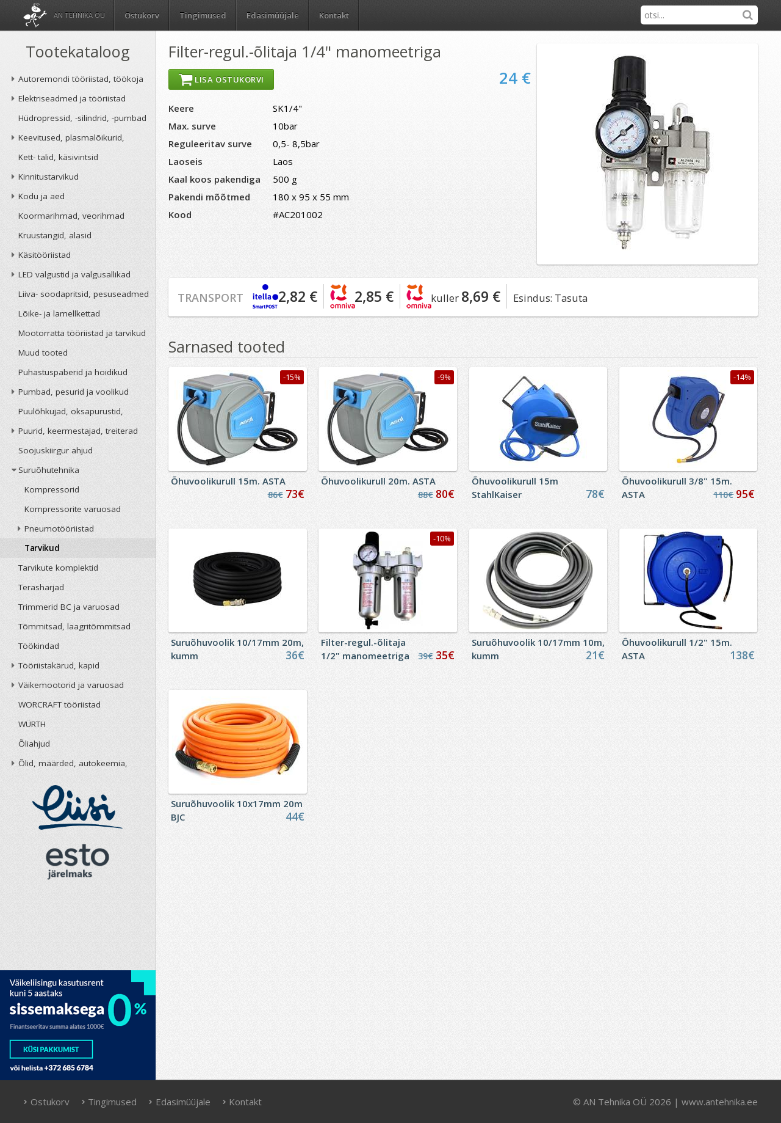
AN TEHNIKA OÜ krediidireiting (78, 928)
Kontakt (334, 15)
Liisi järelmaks (77, 807)
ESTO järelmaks (77, 861)
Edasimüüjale (273, 15)
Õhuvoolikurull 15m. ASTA (228, 481)
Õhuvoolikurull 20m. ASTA (378, 481)
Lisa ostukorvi (221, 79)
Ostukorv (46, 1102)
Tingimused (202, 15)
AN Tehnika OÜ (79, 15)
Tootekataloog (78, 51)
